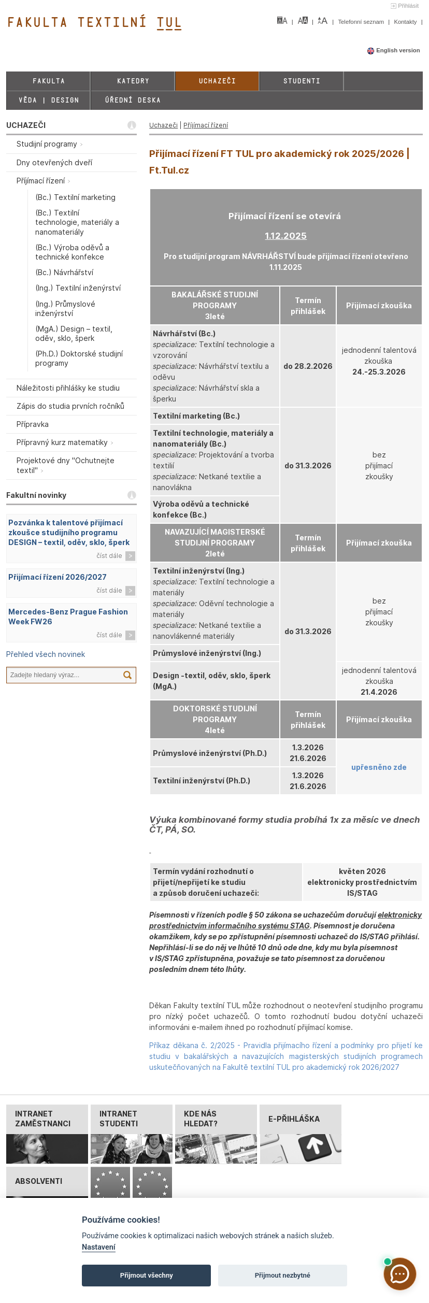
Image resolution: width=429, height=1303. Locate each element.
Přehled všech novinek (45, 654)
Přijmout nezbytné (282, 1275)
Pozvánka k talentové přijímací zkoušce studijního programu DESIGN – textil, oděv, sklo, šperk (69, 532)
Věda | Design (48, 100)
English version (393, 50)
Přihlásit (408, 6)
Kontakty (406, 22)
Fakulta (48, 81)
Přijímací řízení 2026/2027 (57, 576)
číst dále (109, 556)
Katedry (133, 81)
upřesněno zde (379, 767)
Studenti (301, 81)
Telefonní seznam (361, 22)
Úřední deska (133, 100)
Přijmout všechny (146, 1275)
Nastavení (99, 1247)
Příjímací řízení (205, 125)
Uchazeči (217, 81)
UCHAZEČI (26, 125)
